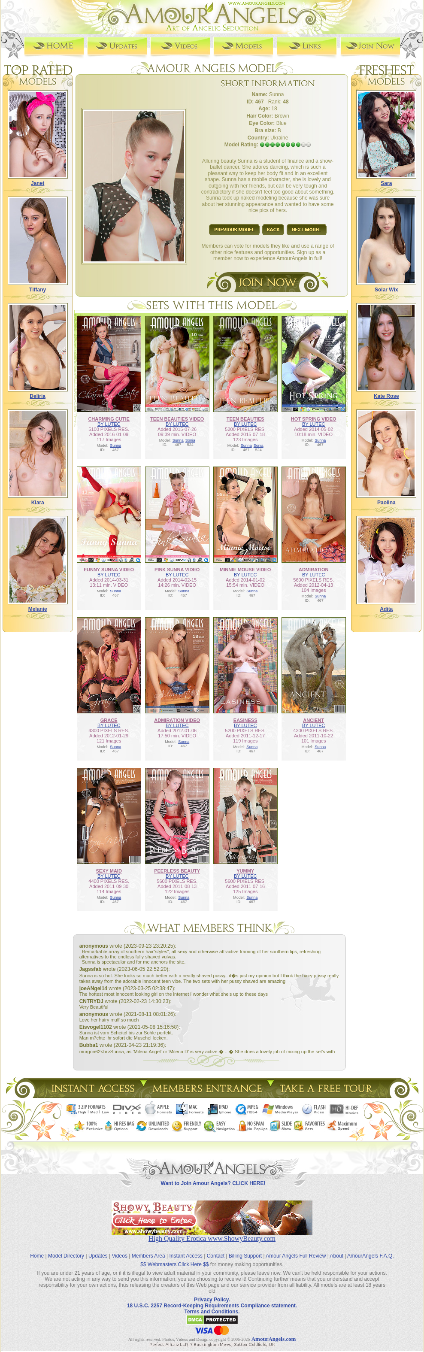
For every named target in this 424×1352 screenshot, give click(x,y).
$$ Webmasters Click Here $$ (174, 1264)
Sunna (115, 445)
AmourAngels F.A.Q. (370, 1256)
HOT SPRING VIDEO (313, 418)
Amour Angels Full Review (296, 1256)
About (336, 1256)
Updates (98, 1256)
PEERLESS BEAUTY (177, 870)
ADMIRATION (313, 569)
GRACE (109, 720)
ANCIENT (313, 720)
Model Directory (66, 1256)
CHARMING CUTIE (109, 418)
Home (37, 1256)
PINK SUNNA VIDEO (177, 569)
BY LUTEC (109, 424)
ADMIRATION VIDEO (177, 720)
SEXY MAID (109, 870)
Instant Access (186, 1256)
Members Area (148, 1256)
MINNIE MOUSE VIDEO (245, 569)
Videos (119, 1256)
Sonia (190, 440)
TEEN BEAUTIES (245, 418)
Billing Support (245, 1256)
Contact (215, 1256)
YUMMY (245, 870)
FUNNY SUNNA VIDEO (109, 569)
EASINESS (245, 720)
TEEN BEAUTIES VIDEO (177, 418)
